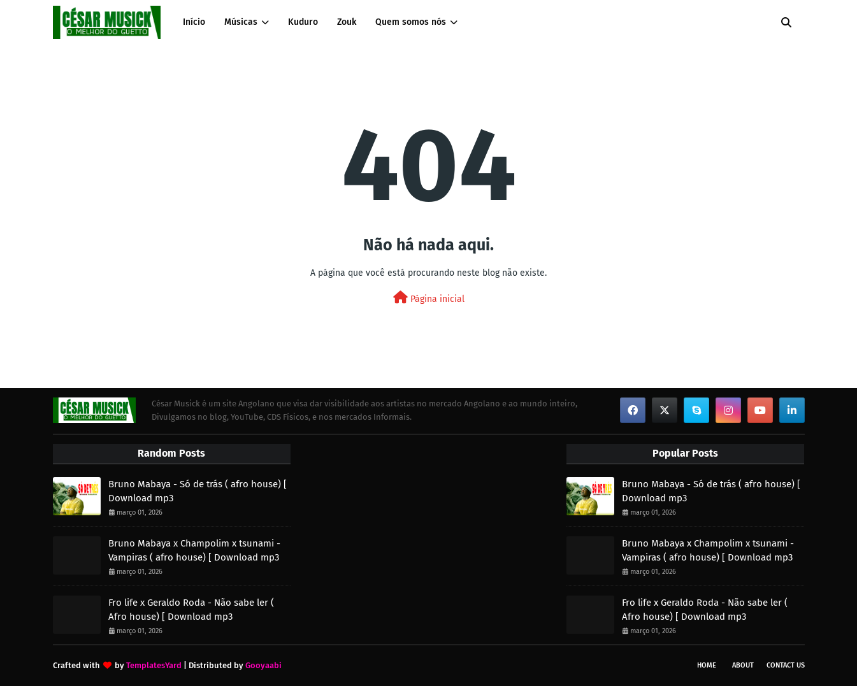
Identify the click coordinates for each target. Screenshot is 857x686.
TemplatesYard (154, 665)
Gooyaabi (263, 665)
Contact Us (786, 665)
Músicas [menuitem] (240, 22)
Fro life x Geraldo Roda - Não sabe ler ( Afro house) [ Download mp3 (191, 610)
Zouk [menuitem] (346, 22)
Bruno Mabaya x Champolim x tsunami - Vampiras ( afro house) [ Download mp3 (194, 551)
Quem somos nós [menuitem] (410, 22)
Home (706, 665)
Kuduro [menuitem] (303, 22)
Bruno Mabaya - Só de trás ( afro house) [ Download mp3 (197, 491)
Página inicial (429, 297)
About (743, 665)
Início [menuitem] (194, 22)
